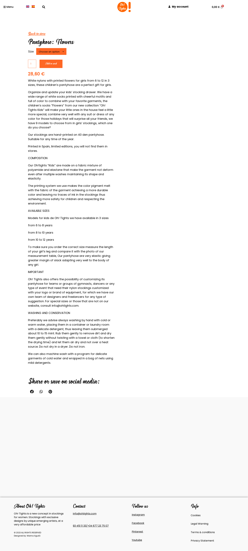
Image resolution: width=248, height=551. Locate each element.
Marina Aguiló (33, 535)
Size (31, 51)
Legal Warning (199, 524)
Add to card (51, 63)
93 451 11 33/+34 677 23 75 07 (91, 526)
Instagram (138, 515)
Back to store (36, 33)
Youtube (137, 540)
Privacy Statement (202, 540)
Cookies (196, 515)
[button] (43, 6)
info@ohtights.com (84, 513)
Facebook (138, 523)
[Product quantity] (32, 64)
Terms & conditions (203, 532)
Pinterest (137, 531)
